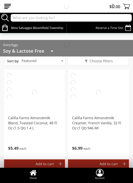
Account (100, 174)
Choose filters (101, 61)
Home (33, 174)
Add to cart (45, 164)
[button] (34, 114)
